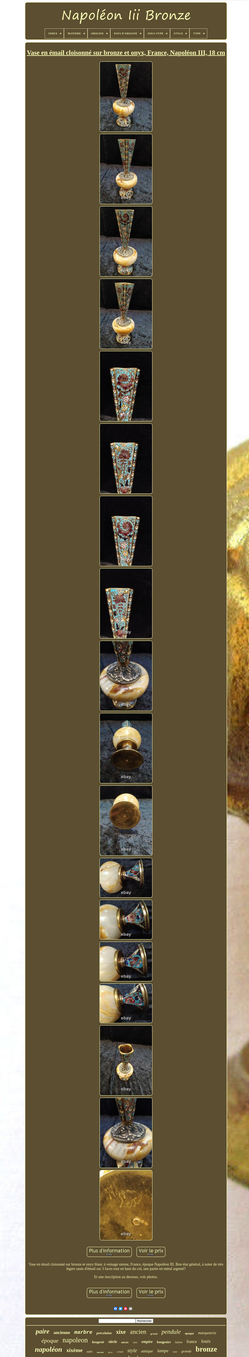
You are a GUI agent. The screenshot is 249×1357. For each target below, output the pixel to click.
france (192, 1341)
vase (135, 1342)
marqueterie (207, 1333)
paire (42, 1331)
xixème (74, 1350)
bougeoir (98, 1342)
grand (153, 1334)
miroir (125, 1342)
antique (147, 1351)
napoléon (48, 1349)
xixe (121, 1332)
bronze (206, 1349)
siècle (112, 1342)
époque (50, 1340)
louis (206, 1341)
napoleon (75, 1340)
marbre (83, 1332)
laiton (178, 1342)
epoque (189, 1333)
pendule (171, 1331)
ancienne (61, 1332)
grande (186, 1351)
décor (110, 1352)
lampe (163, 1350)
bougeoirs (164, 1342)
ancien (138, 1331)
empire (147, 1341)
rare (175, 1351)
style (132, 1350)
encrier (100, 1352)
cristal (120, 1351)
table (90, 1351)
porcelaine (104, 1333)
